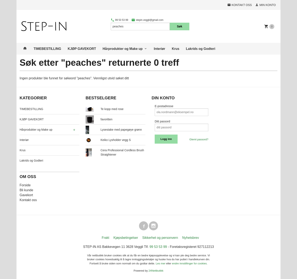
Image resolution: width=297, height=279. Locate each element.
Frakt (105, 237)
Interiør (159, 48)
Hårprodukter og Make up (123, 48)
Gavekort (26, 195)
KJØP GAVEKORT (82, 48)
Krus (175, 48)
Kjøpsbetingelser (125, 237)
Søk (179, 26)
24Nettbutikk (155, 270)
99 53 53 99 (119, 20)
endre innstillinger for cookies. (189, 263)
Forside (25, 185)
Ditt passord (162, 121)
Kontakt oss (28, 200)
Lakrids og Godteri (200, 48)
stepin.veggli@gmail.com (147, 20)
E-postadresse (164, 106)
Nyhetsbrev (190, 237)
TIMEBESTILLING (47, 48)
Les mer (161, 263)
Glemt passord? (198, 139)
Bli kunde (26, 190)
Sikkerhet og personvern (160, 237)
